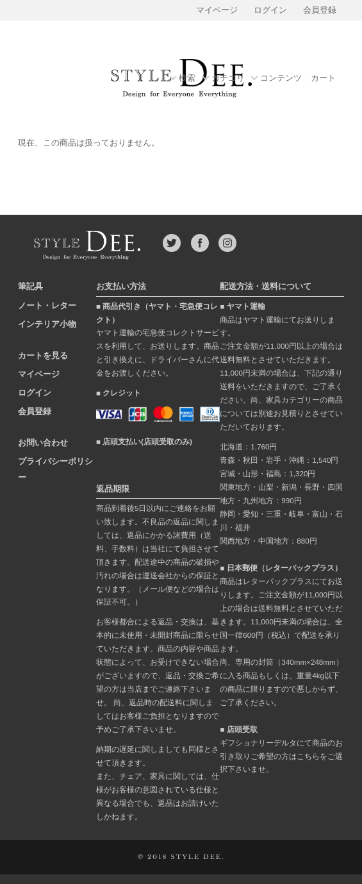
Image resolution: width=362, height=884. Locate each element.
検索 (187, 78)
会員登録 (319, 10)
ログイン (270, 10)
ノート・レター (47, 305)
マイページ (217, 10)
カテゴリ (228, 78)
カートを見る (43, 355)
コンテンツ (281, 78)
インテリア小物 (47, 324)
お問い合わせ (43, 442)
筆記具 (30, 286)
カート (323, 78)
